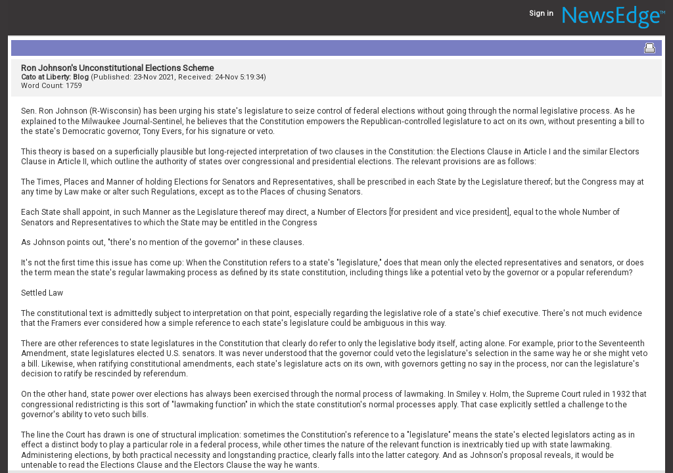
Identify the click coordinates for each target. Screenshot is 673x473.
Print (649, 48)
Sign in (541, 13)
